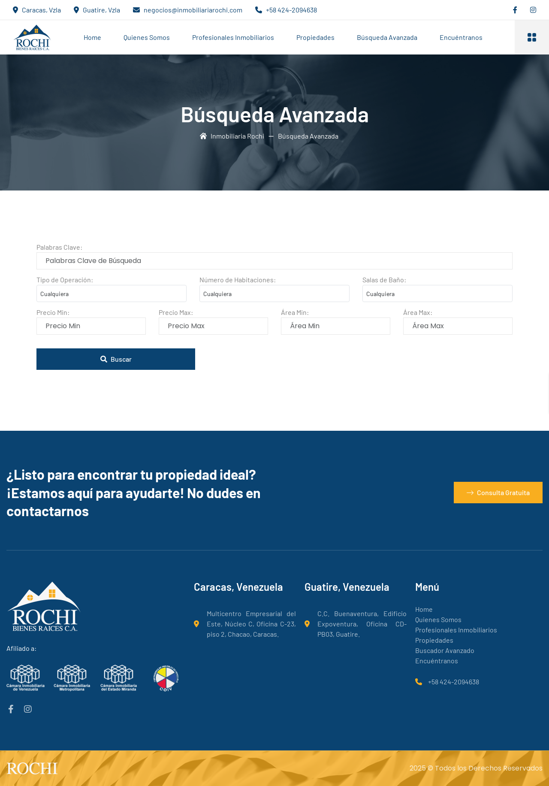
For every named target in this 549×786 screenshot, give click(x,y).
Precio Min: (52, 312)
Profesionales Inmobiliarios (233, 37)
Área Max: (417, 312)
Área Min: (295, 312)
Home (92, 37)
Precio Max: (176, 312)
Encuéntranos (461, 37)
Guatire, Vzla (101, 10)
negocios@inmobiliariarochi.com (193, 10)
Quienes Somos (147, 37)
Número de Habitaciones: (237, 279)
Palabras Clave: (59, 247)
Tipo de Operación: (64, 279)
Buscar (116, 359)
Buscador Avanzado (444, 650)
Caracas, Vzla (41, 10)
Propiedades (315, 37)
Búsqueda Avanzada (387, 37)
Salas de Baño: (384, 279)
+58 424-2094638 (291, 10)
